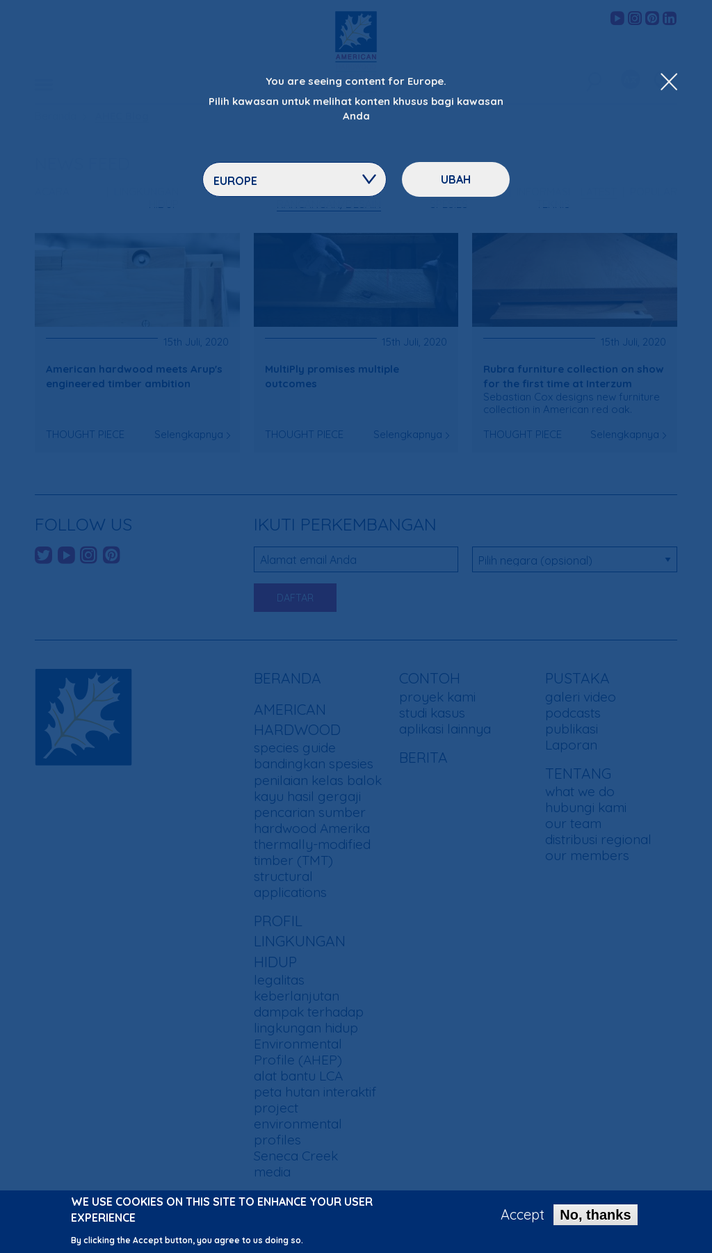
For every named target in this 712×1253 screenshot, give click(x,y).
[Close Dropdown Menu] (669, 82)
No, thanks (595, 1218)
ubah (456, 179)
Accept (522, 1218)
